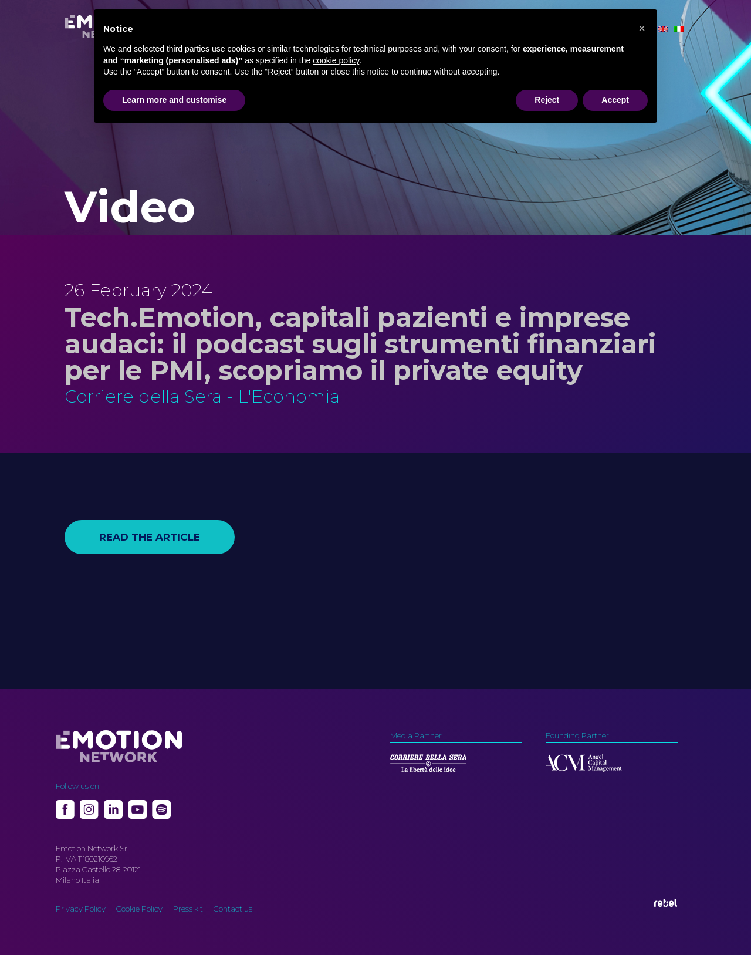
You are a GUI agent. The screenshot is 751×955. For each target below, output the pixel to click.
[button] (641, 28)
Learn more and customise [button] (174, 99)
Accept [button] (615, 99)
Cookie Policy (139, 908)
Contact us (233, 908)
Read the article (149, 537)
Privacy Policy (81, 908)
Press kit (188, 908)
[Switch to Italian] (678, 29)
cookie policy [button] (336, 60)
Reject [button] (547, 99)
